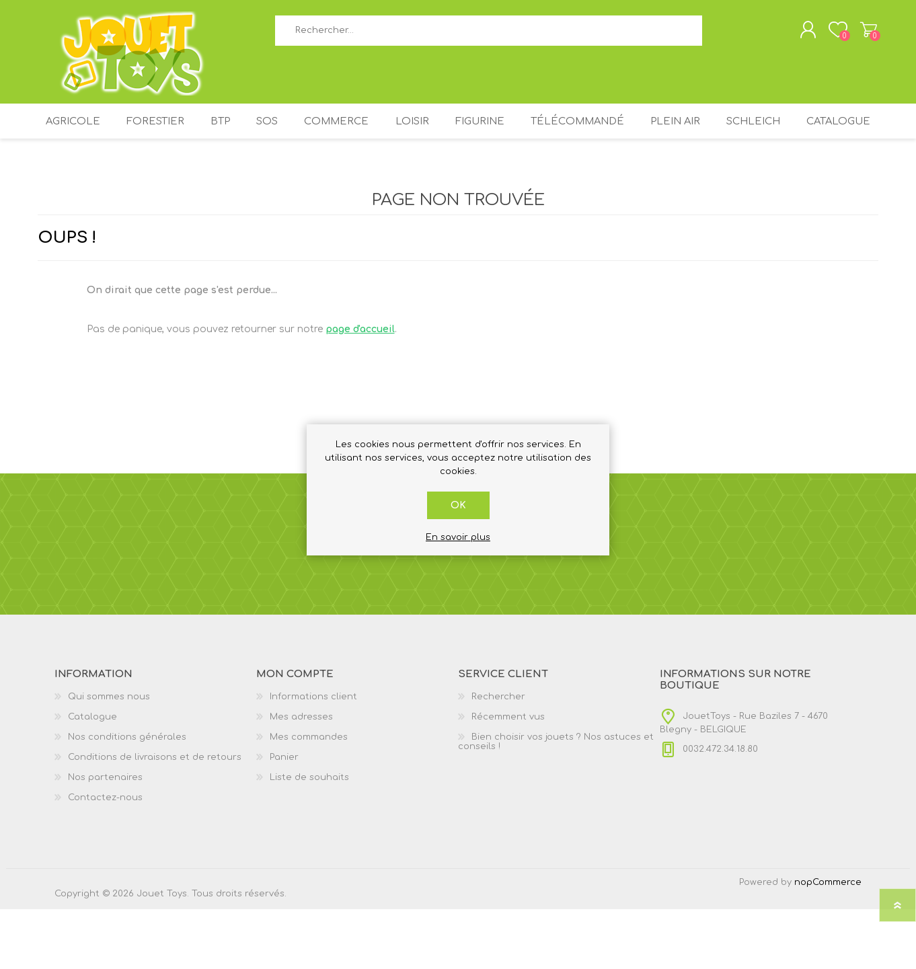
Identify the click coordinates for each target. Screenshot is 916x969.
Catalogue (458, 176)
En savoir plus (458, 537)
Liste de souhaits (309, 837)
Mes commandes (309, 797)
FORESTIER (181, 133)
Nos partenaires (105, 837)
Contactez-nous (105, 857)
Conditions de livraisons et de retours (154, 817)
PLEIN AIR (738, 133)
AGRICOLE (94, 133)
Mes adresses (301, 776)
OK (458, 505)
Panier (863, 33)
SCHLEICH (822, 133)
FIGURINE (534, 133)
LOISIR (460, 133)
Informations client (313, 756)
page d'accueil (360, 389)
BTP (251, 133)
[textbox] (488, 34)
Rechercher (717, 34)
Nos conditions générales (127, 797)
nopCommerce (828, 942)
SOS (305, 133)
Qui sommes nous (109, 756)
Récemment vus (508, 776)
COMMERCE (380, 133)
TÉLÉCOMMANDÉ (636, 133)
